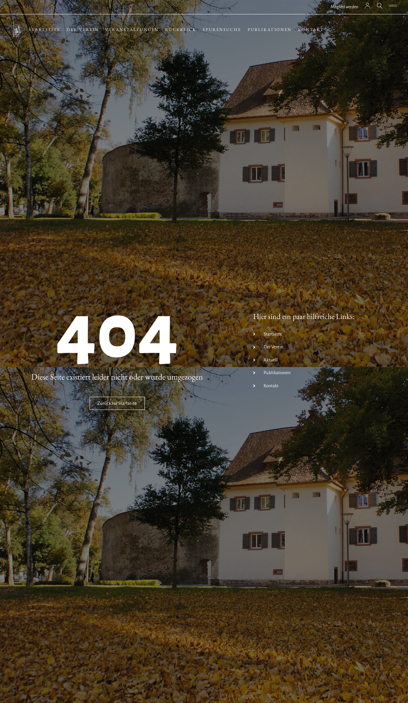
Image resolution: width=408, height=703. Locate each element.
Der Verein (83, 29)
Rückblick (180, 29)
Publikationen (270, 29)
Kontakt (311, 29)
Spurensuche (222, 29)
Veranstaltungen (132, 29)
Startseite (44, 29)
